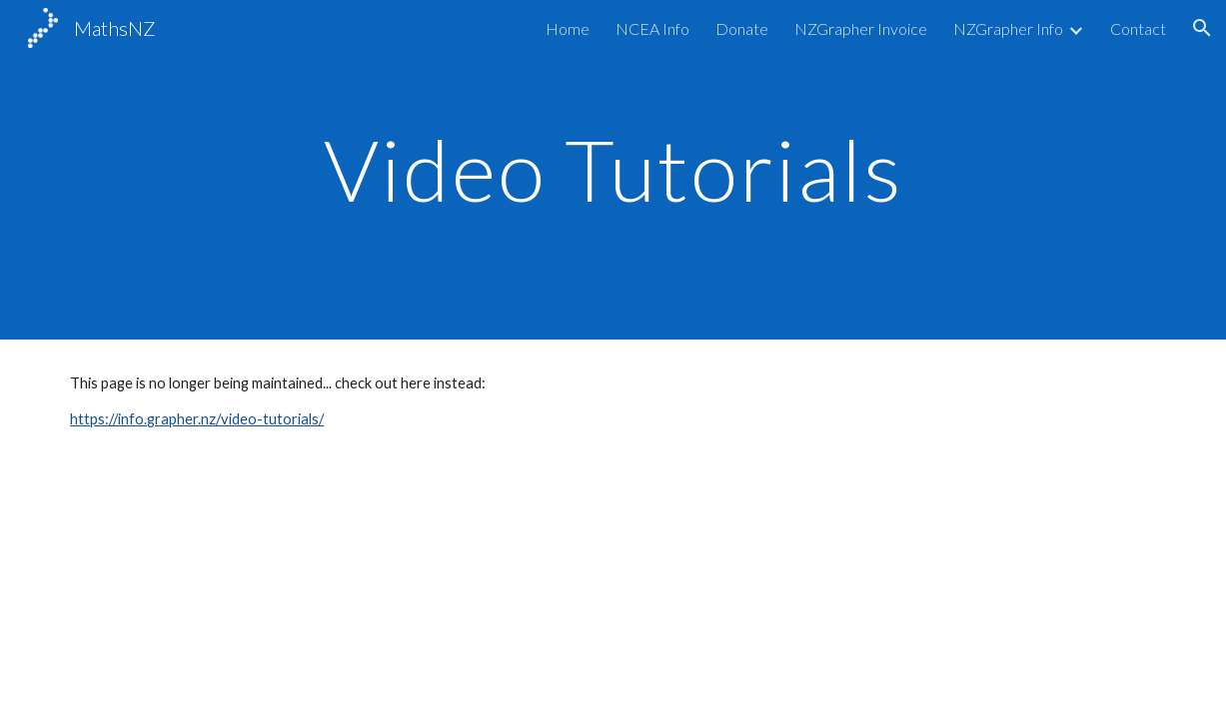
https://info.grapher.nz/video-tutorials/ (197, 418)
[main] (613, 169)
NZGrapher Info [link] (1008, 28)
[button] (1202, 28)
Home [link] (568, 28)
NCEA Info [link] (652, 28)
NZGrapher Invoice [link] (860, 28)
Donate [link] (741, 28)
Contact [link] (1138, 28)
